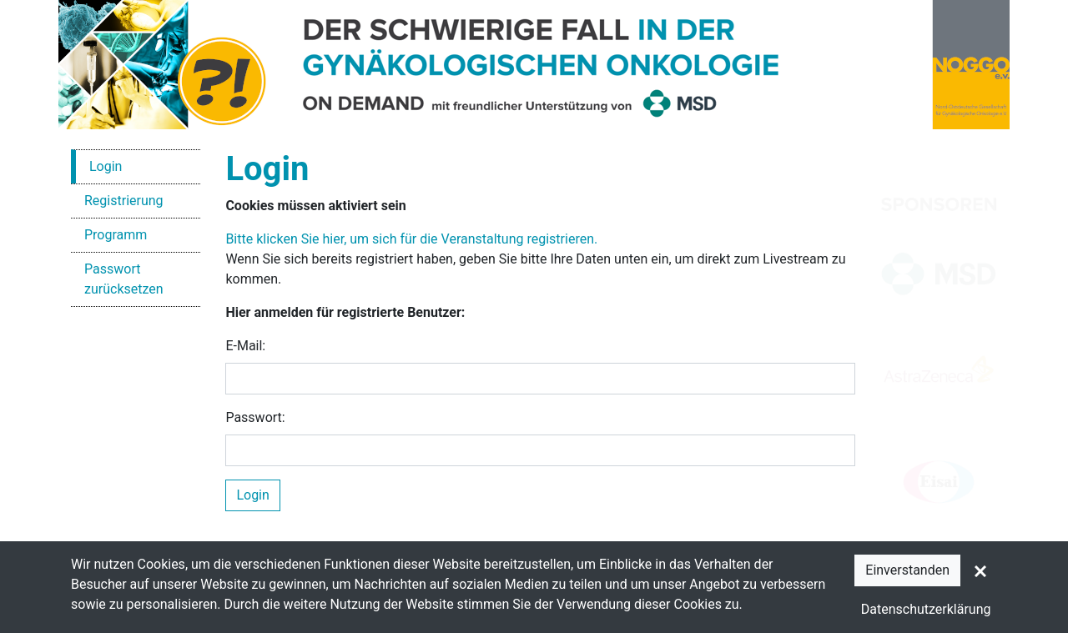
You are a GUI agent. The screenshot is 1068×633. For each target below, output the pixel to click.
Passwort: (255, 417)
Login (105, 166)
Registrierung (124, 200)
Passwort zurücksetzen (124, 279)
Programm (115, 235)
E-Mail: (245, 346)
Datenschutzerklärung (926, 609)
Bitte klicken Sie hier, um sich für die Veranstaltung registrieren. (411, 239)
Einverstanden (907, 570)
